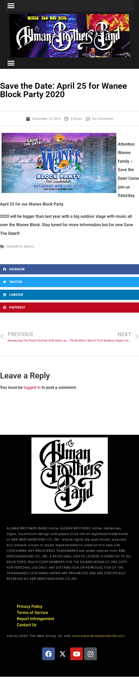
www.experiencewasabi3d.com (98, 636)
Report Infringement (35, 618)
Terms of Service (32, 612)
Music (29, 246)
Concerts (14, 246)
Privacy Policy (29, 606)
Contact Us (26, 624)
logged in (32, 387)
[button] (11, 5)
